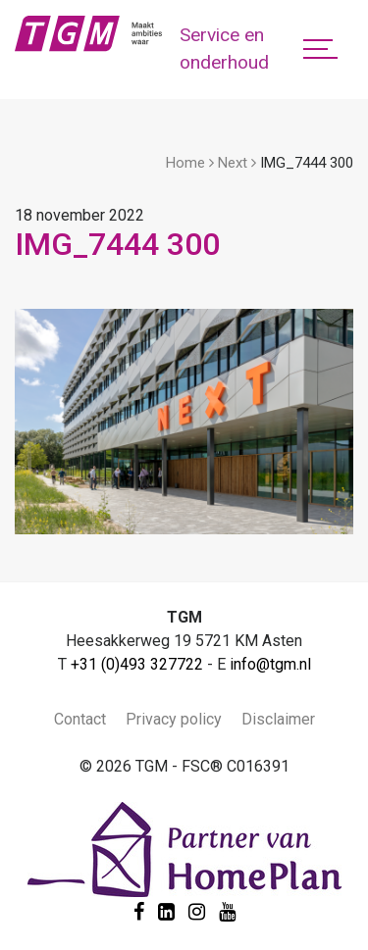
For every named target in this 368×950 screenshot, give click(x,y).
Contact (80, 719)
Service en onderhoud (224, 49)
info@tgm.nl (270, 664)
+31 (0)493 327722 (137, 664)
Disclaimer (278, 719)
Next (232, 163)
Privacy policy (174, 719)
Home (185, 163)
